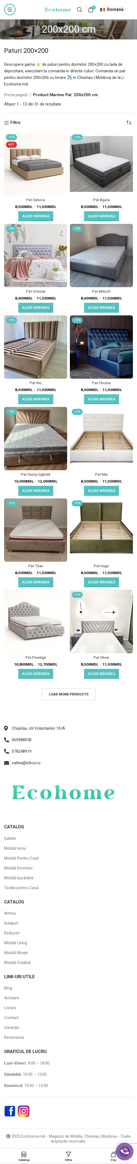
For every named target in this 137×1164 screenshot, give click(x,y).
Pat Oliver (101, 657)
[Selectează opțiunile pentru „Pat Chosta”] (101, 399)
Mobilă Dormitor (18, 868)
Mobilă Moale (16, 952)
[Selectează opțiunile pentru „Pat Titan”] (35, 582)
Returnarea (14, 1037)
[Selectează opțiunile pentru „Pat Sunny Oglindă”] (35, 491)
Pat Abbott (101, 291)
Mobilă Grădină (17, 962)
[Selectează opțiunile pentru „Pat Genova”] (35, 216)
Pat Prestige (36, 657)
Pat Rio (35, 383)
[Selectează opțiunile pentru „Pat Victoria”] (35, 308)
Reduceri (12, 933)
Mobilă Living (15, 942)
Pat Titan (35, 566)
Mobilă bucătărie (19, 877)
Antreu (10, 913)
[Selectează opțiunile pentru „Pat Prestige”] (35, 674)
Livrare (10, 1007)
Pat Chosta (101, 383)
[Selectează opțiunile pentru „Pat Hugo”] (101, 582)
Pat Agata (101, 200)
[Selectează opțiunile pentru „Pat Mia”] (101, 491)
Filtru (15, 122)
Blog (8, 988)
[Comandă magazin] (129, 123)
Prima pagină (16, 94)
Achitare (11, 997)
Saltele (10, 838)
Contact (11, 1017)
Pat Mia (101, 474)
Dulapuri (11, 923)
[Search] (79, 9)
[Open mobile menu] (9, 9)
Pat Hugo (101, 566)
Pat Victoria (35, 291)
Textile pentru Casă (21, 887)
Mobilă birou (15, 848)
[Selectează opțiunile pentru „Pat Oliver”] (101, 674)
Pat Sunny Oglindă (35, 474)
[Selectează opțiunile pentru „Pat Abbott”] (101, 308)
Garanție (11, 1027)
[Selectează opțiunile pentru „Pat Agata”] (101, 216)
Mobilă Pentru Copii (21, 858)
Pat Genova (35, 200)
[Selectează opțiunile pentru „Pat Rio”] (35, 399)
